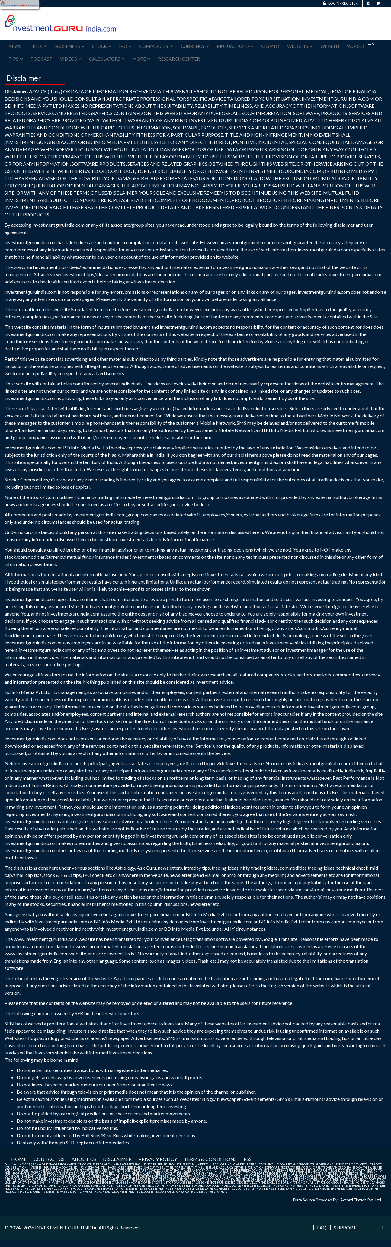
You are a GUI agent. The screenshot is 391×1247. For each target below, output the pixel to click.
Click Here (221, 1191)
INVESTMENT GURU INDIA (66, 1227)
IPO (125, 46)
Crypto (270, 46)
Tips (15, 59)
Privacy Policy (158, 1159)
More (141, 59)
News (14, 46)
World (355, 46)
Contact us (49, 1159)
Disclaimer (117, 1159)
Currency (195, 46)
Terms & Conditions (210, 1159)
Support (345, 1227)
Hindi (38, 46)
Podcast (41, 59)
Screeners (69, 46)
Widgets (299, 46)
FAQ (322, 1227)
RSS (248, 1159)
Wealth (329, 46)
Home (19, 1159)
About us (84, 1159)
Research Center (179, 59)
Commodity (156, 46)
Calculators (106, 59)
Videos (70, 59)
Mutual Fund (235, 46)
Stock (101, 46)
